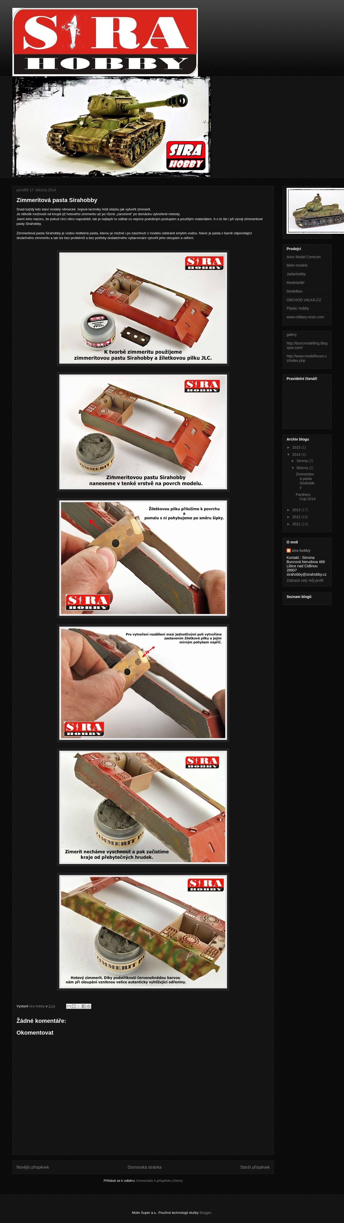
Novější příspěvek (33, 1167)
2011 (297, 524)
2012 (297, 517)
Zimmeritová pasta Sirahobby (305, 480)
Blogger (205, 1213)
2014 (297, 454)
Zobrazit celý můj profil (305, 580)
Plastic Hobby (298, 308)
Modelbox (295, 291)
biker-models (297, 265)
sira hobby (301, 550)
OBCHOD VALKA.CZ (304, 300)
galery (292, 334)
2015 (297, 447)
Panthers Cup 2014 (306, 497)
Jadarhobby (296, 274)
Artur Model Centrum (304, 257)
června (303, 461)
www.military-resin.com (305, 317)
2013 (297, 510)
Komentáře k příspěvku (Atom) (159, 1181)
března (303, 468)
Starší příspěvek (255, 1167)
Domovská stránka (145, 1167)
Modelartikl (295, 282)
